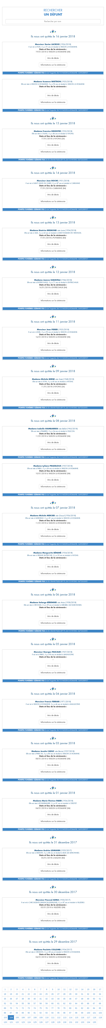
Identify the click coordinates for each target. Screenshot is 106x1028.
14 (82, 989)
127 (46, 1022)
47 (76, 999)
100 (88, 1013)
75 (40, 1008)
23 (35, 994)
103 (5, 1017)
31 (82, 994)
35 (5, 999)
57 (35, 1003)
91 (35, 1013)
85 (100, 1008)
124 (29, 1022)
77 (52, 1008)
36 (11, 999)
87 (11, 1013)
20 (17, 994)
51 (100, 999)
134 (88, 1022)
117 (88, 1017)
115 (76, 1017)
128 (52, 1022)
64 (76, 1003)
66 (88, 1003)
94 (52, 1013)
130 (64, 1022)
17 (100, 989)
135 (94, 1022)
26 (52, 994)
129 (58, 1022)
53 (11, 1003)
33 (94, 994)
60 (52, 1003)
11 (64, 989)
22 (29, 994)
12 (70, 989)
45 (64, 999)
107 (29, 1017)
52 (5, 1003)
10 (58, 989)
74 (35, 1008)
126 (41, 1022)
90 (29, 1013)
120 (5, 1022)
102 (100, 1013)
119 (100, 1017)
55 (23, 1003)
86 (5, 1013)
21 (23, 994)
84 (94, 1008)
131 (70, 1022)
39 (29, 999)
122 (17, 1022)
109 (41, 1017)
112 (58, 1017)
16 (94, 989)
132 (76, 1022)
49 (88, 999)
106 (23, 1017)
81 (76, 1008)
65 (82, 1003)
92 (40, 1013)
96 (64, 1013)
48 (82, 999)
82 (82, 1008)
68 (100, 1003)
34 (100, 994)
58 (40, 1003)
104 (11, 1017)
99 (82, 1013)
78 (58, 1008)
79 (64, 1008)
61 (58, 1003)
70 (11, 1008)
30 (76, 994)
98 (76, 1013)
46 (70, 999)
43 (52, 999)
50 (94, 999)
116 (82, 1017)
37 (17, 999)
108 (35, 1017)
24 (40, 994)
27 (58, 994)
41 (40, 999)
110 (46, 1017)
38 (23, 999)
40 (35, 999)
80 (70, 1008)
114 (70, 1017)
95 (58, 1013)
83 (88, 1008)
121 (11, 1022)
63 (70, 1003)
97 (70, 1013)
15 (88, 989)
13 (76, 989)
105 (17, 1017)
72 (23, 1008)
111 (52, 1017)
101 (94, 1013)
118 (94, 1017)
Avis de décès (53, 58)
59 (46, 1003)
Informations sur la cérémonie (53, 65)
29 (70, 994)
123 (23, 1022)
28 (64, 994)
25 (46, 994)
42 (46, 999)
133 (82, 1022)
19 (11, 994)
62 (64, 1003)
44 (58, 999)
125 (35, 1022)
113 (64, 1017)
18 (5, 994)
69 (5, 1008)
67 (94, 1003)
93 (46, 1013)
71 (17, 1008)
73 (29, 1008)
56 (29, 1003)
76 (46, 1008)
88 (17, 1013)
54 (17, 1003)
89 (23, 1013)
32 (88, 994)
